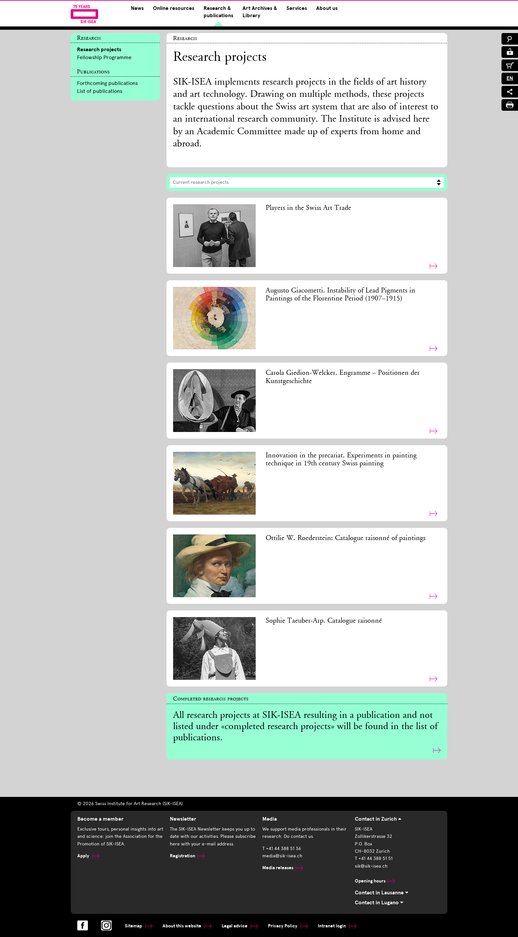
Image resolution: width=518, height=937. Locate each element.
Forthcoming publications (107, 83)
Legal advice (240, 926)
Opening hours (375, 881)
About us (327, 8)
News (137, 8)
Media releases (282, 868)
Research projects (99, 49)
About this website (187, 926)
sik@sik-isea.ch (371, 866)
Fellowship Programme (104, 57)
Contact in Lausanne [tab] (381, 892)
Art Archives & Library (259, 12)
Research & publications (218, 12)
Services (296, 8)
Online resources (173, 8)
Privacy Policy (288, 926)
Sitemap (139, 926)
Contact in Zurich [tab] (378, 819)
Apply (88, 856)
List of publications (99, 91)
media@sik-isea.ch (282, 856)
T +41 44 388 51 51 (373, 858)
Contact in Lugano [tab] (379, 902)
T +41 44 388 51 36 (281, 848)
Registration (187, 856)
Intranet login (337, 926)
